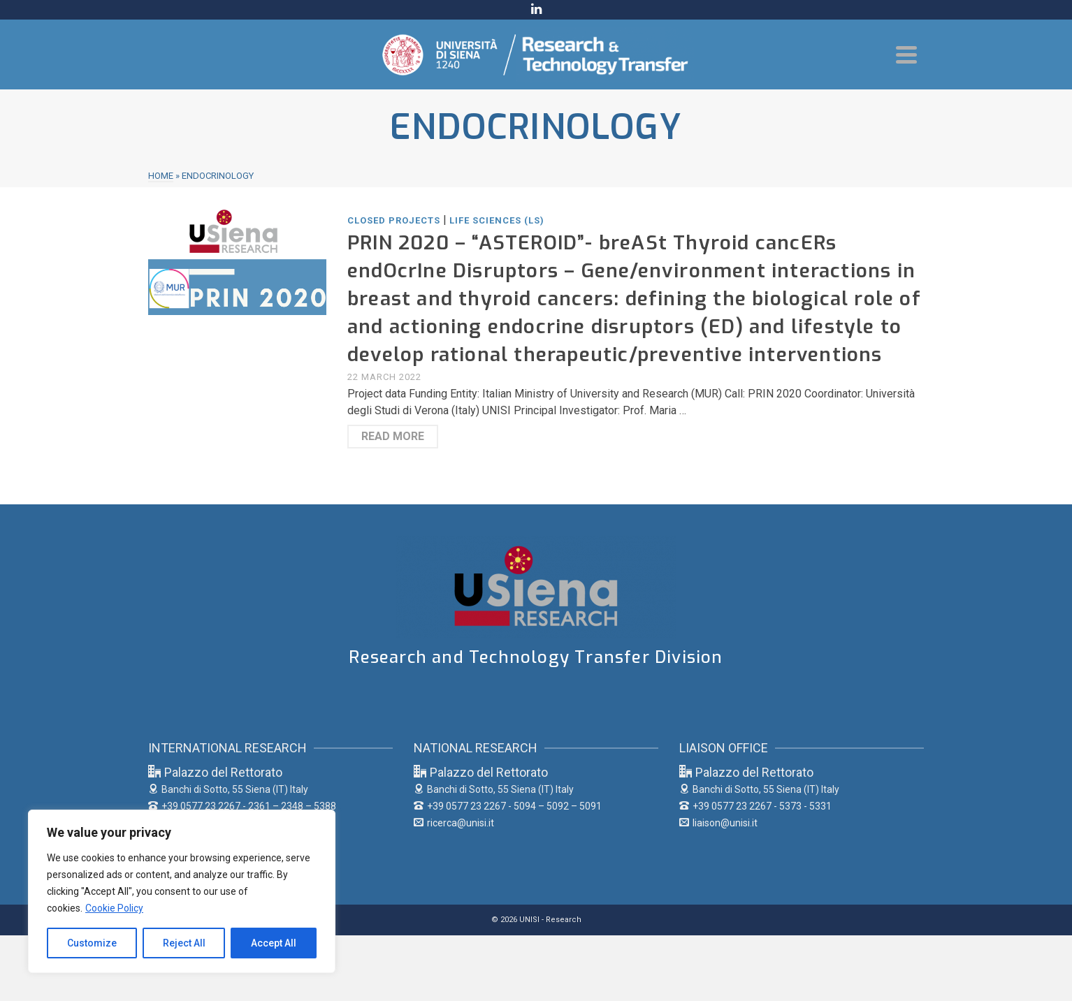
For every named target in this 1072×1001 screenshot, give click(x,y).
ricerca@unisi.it (454, 822)
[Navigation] (906, 54)
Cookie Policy (114, 908)
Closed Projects (393, 220)
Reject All (184, 943)
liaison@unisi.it (718, 822)
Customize (92, 943)
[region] (181, 891)
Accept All (273, 943)
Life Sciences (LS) (496, 220)
